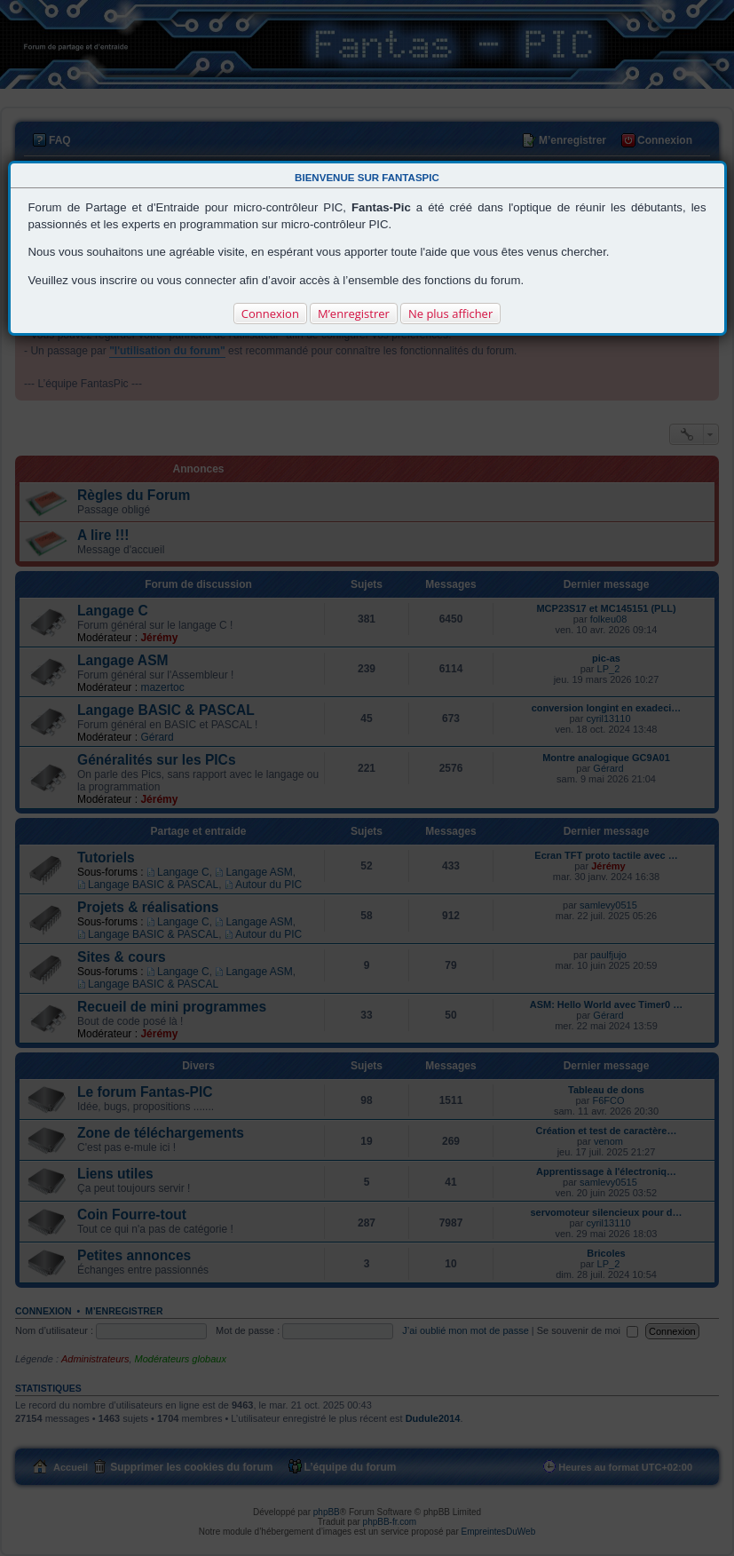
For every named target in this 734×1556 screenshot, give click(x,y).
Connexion (270, 314)
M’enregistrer (354, 314)
